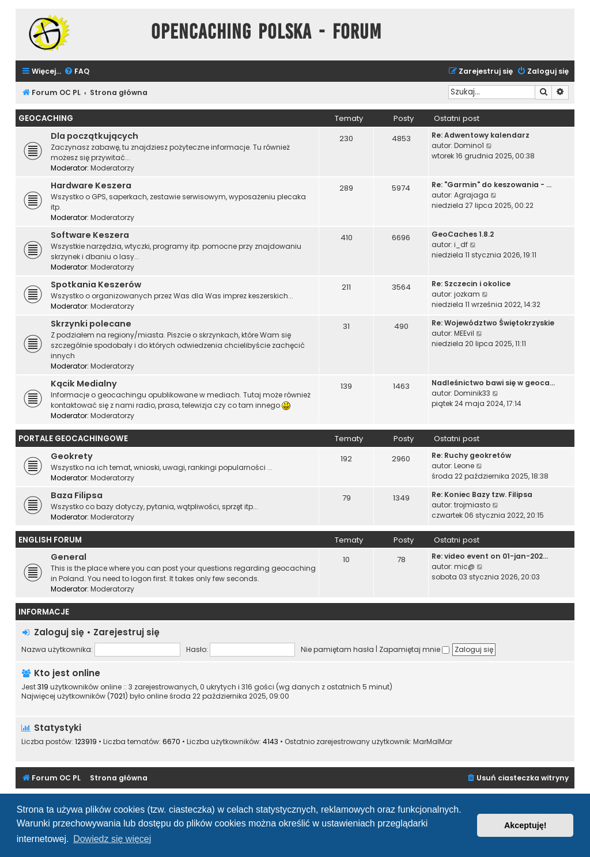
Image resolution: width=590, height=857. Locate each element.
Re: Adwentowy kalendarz (481, 135)
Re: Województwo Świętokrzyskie (493, 323)
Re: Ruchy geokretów (471, 455)
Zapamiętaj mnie (414, 649)
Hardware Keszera (91, 185)
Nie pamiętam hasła (337, 649)
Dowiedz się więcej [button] (112, 839)
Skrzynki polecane (91, 323)
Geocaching (45, 118)
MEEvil (464, 333)
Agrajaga (471, 195)
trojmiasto (472, 505)
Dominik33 (472, 393)
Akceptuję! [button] (525, 825)
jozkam (467, 294)
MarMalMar (432, 741)
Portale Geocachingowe (73, 438)
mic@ (464, 566)
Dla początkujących (94, 136)
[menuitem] (76, 71)
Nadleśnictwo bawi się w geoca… (493, 383)
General (68, 557)
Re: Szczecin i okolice (471, 284)
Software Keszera (90, 235)
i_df (461, 244)
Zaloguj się (59, 632)
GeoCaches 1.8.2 (463, 234)
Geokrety (72, 456)
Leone (464, 466)
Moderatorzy (112, 168)
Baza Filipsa (77, 495)
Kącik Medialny (84, 383)
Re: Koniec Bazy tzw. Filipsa (482, 494)
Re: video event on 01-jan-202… (490, 556)
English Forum (50, 539)
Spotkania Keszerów (96, 284)
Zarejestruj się (126, 632)
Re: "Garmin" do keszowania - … (491, 184)
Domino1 (469, 145)
